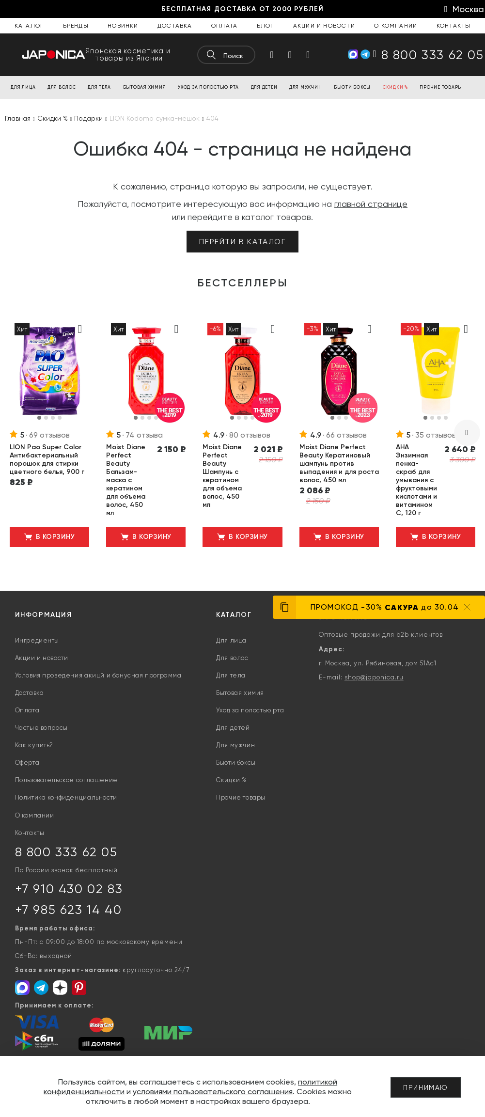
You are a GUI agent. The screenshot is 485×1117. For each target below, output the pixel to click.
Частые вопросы (41, 727)
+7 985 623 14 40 (68, 909)
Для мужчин (235, 745)
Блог (265, 25)
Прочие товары (241, 797)
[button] (39, 418)
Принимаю (425, 1087)
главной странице (370, 204)
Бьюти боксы (236, 762)
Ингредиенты (37, 640)
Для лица (231, 640)
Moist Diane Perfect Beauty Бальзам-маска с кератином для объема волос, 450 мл (125, 480)
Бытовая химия (240, 692)
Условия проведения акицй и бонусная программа (98, 675)
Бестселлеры (242, 283)
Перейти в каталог (242, 241)
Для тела (231, 675)
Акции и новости (324, 25)
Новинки (123, 25)
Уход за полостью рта (250, 710)
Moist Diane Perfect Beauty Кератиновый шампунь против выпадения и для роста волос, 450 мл (339, 463)
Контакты (454, 25)
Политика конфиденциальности (66, 797)
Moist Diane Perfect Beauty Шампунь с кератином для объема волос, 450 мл (222, 476)
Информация (43, 615)
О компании (395, 25)
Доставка (174, 25)
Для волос (232, 657)
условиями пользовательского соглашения (213, 1091)
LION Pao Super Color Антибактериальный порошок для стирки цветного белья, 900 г (47, 459)
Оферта (27, 762)
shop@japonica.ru (374, 677)
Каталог (29, 25)
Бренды (76, 25)
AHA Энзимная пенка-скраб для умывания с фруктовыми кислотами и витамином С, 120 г (416, 480)
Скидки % (231, 780)
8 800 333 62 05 (66, 852)
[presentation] (467, 433)
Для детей (233, 727)
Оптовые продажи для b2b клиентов (381, 634)
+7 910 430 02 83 (69, 888)
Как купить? (34, 745)
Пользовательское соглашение (66, 780)
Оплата (224, 25)
